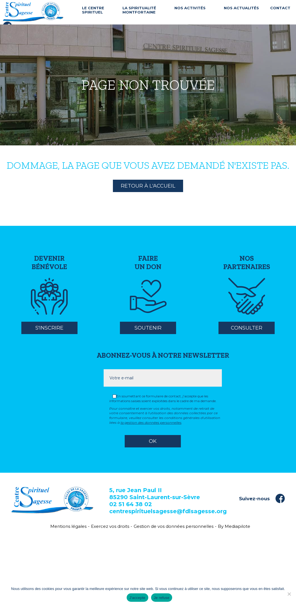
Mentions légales (68, 526)
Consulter (246, 328)
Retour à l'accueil (148, 186)
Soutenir (148, 328)
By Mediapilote (234, 526)
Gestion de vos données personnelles (173, 526)
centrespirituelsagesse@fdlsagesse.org (168, 511)
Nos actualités (241, 8)
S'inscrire (49, 328)
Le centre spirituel (93, 10)
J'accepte (137, 598)
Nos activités (190, 8)
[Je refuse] (289, 594)
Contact (280, 8)
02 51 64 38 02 (130, 504)
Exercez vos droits (110, 526)
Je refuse (162, 598)
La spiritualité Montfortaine (139, 10)
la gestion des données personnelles (150, 422)
